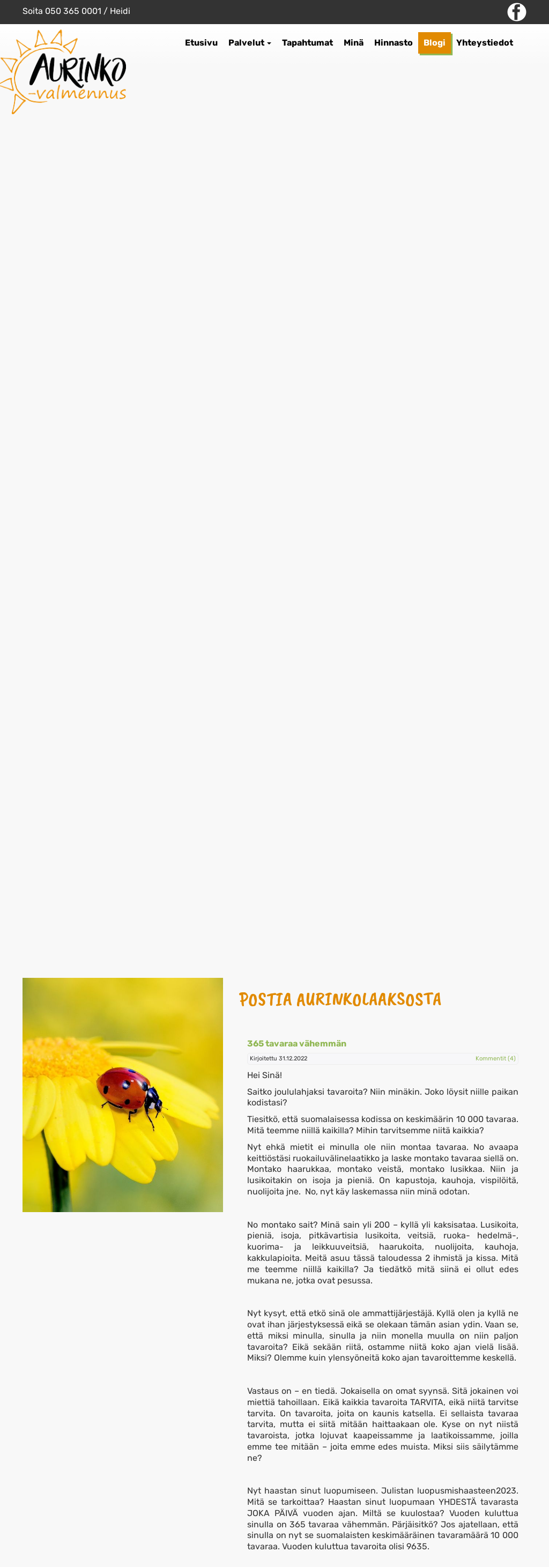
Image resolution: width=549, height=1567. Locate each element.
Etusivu (201, 43)
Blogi (435, 43)
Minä (353, 43)
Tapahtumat (307, 43)
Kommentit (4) (496, 1058)
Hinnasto (393, 43)
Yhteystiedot (484, 43)
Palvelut (249, 43)
